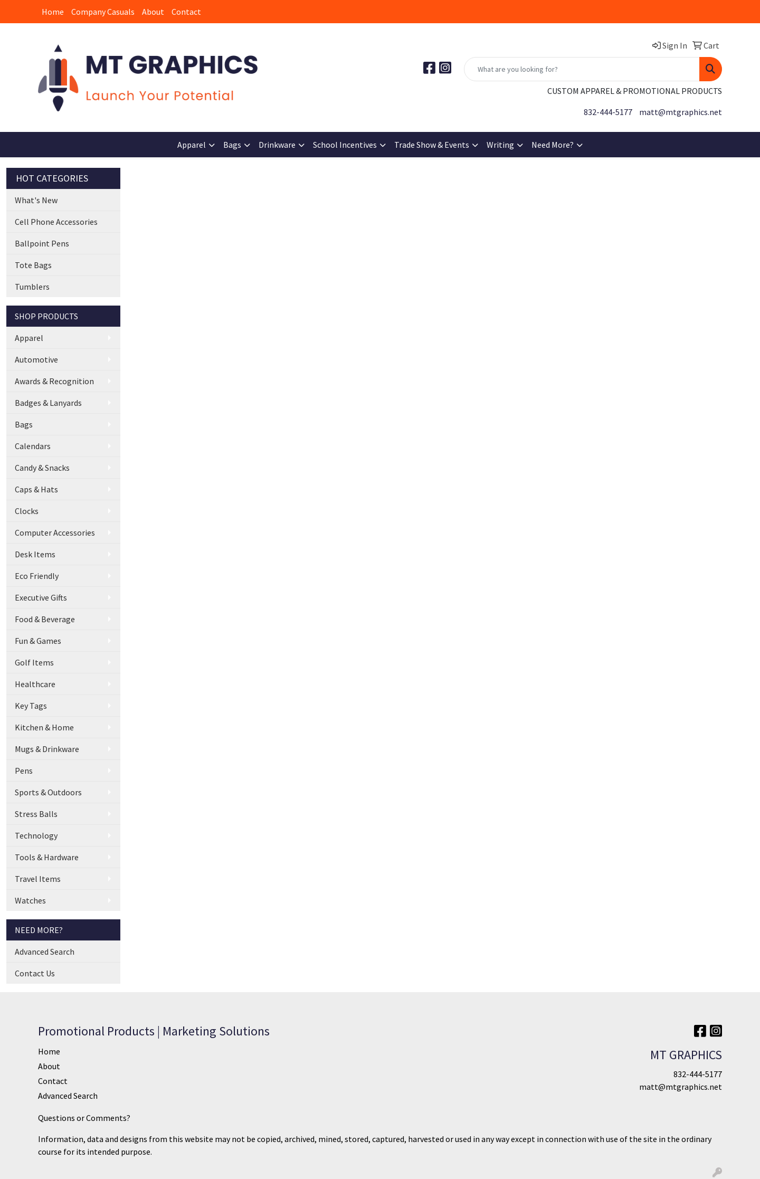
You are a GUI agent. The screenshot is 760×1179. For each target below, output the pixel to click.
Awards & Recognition (54, 381)
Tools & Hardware (47, 857)
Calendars (33, 446)
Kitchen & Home (44, 727)
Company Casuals (103, 11)
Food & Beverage (45, 619)
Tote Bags (33, 265)
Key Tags (31, 705)
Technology (36, 835)
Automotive (36, 359)
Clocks (27, 511)
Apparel (191, 144)
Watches (30, 900)
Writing (500, 144)
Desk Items (35, 554)
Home (53, 11)
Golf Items (34, 662)
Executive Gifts (41, 597)
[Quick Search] (582, 69)
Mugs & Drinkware (47, 749)
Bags (232, 144)
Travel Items (38, 878)
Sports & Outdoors (48, 792)
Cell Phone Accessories (56, 221)
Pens (24, 770)
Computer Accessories (55, 532)
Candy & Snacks (42, 467)
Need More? (552, 144)
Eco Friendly (37, 576)
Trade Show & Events (431, 144)
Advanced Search (44, 951)
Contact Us (35, 973)
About (153, 11)
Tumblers (32, 286)
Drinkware (277, 144)
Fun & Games (38, 640)
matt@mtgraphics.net (680, 112)
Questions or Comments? (84, 1118)
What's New (36, 200)
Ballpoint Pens (42, 243)
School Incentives (345, 144)
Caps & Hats (36, 489)
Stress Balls (36, 814)
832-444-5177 (608, 112)
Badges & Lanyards (48, 402)
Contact (186, 11)
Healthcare (35, 684)
